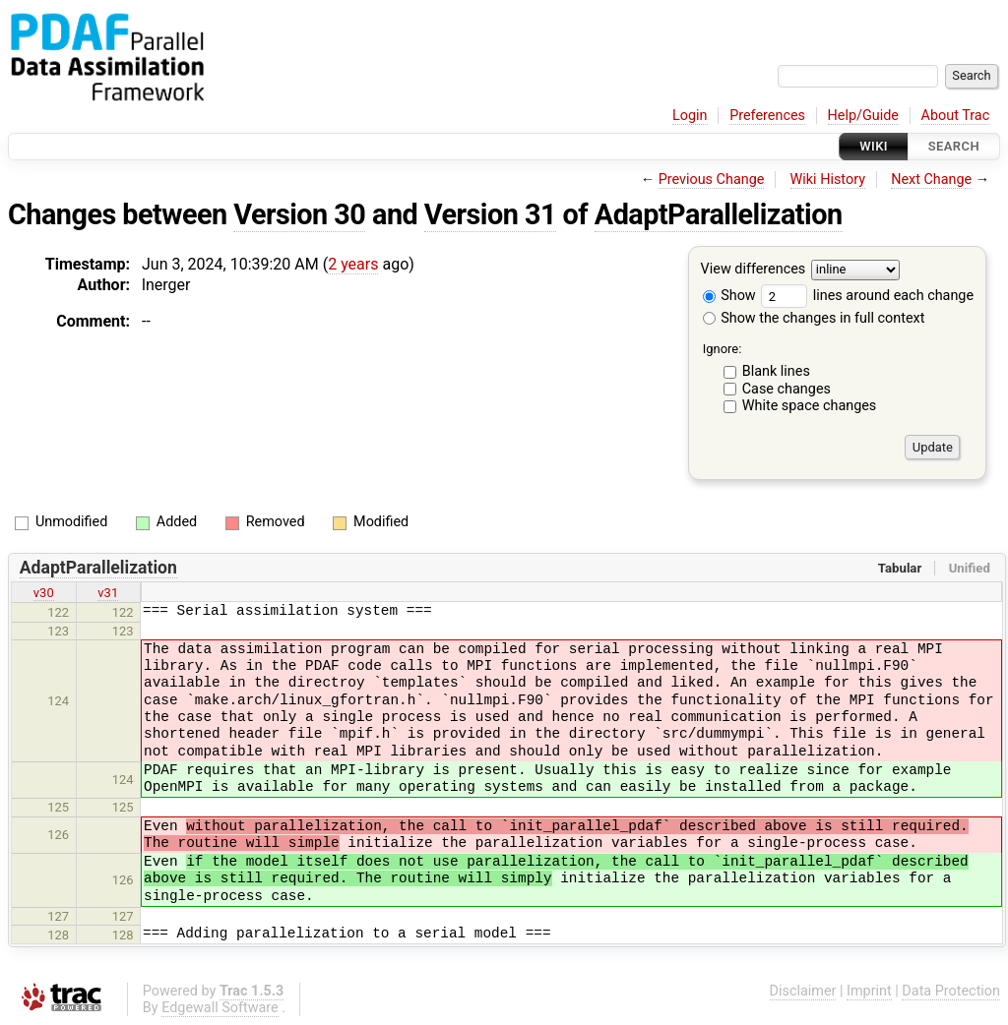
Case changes (786, 389)
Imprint (869, 991)
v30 (43, 592)
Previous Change (712, 179)
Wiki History (827, 179)
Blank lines (776, 371)
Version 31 (490, 214)
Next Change (931, 179)
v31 (107, 592)
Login (690, 115)
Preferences (767, 115)
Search (953, 146)
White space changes (809, 405)
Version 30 (299, 214)
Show (729, 295)
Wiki (873, 146)
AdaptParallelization (719, 214)
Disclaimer (803, 991)
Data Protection (951, 991)
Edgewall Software (220, 1007)
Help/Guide (863, 115)
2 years (353, 264)
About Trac (955, 115)
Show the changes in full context (814, 318)
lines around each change (867, 295)
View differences (753, 270)
